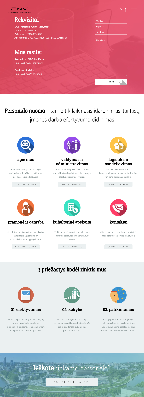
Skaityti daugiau (25, 184)
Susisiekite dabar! (72, 382)
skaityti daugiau (25, 247)
